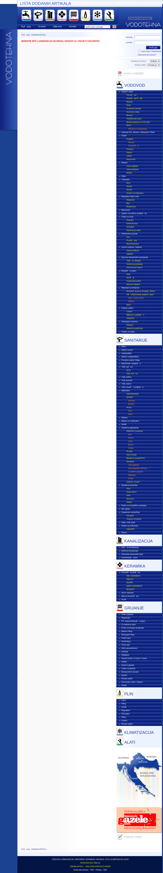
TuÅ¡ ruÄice (127, 367)
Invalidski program (135, 472)
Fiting (123, 704)
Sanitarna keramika (129, 485)
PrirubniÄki (133, 146)
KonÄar (130, 278)
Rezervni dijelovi (133, 284)
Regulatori (125, 710)
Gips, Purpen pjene (136, 298)
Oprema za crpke (133, 230)
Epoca (130, 445)
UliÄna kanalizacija (129, 547)
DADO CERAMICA (134, 586)
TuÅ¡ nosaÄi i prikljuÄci (132, 387)
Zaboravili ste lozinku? (147, 55)
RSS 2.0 (97, 863)
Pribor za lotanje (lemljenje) (132, 628)
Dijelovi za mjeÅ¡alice (130, 421)
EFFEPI (129, 397)
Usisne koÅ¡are (132, 251)
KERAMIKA (134, 566)
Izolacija (124, 652)
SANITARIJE (135, 340)
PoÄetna (25, 35)
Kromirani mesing (133, 109)
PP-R (128, 125)
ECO (128, 370)
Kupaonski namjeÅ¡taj (130, 512)
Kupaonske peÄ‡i (133, 281)
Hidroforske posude (129, 234)
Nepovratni (130, 159)
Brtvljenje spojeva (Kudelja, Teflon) (140, 291)
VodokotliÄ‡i (126, 353)
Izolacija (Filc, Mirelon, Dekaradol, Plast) (138, 132)
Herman (131, 401)
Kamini (124, 675)
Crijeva (129, 311)
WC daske (125, 509)
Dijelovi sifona (127, 350)
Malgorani (130, 200)
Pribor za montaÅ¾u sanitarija (133, 505)
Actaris (129, 190)
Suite (130, 441)
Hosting (98, 870)
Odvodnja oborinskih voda (132, 554)
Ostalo (131, 448)
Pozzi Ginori (131, 492)
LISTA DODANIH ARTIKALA (45, 3)
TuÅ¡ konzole (126, 380)
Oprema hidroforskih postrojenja (134, 257)
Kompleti (130, 516)
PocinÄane (131, 240)
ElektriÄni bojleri (128, 271)
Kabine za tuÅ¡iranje (129, 526)
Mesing (129, 102)
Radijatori (125, 655)
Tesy (128, 274)
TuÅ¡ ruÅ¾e (126, 377)
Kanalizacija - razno (129, 558)
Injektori (129, 254)
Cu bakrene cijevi (128, 624)
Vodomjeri (125, 180)
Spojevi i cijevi (127, 92)
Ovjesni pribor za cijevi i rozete (134, 658)
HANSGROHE (132, 394)
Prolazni (129, 149)
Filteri (123, 176)
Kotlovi (124, 662)
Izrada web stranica (81, 870)
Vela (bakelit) (133, 465)
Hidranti (129, 325)
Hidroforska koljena (134, 267)
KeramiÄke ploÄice (130, 572)
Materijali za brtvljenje (130, 288)
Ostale (129, 173)
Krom (128, 105)
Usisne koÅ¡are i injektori (131, 247)
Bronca (129, 115)
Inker (128, 495)
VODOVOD (134, 85)
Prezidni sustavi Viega (130, 360)
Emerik (131, 404)
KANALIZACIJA (138, 541)
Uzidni (129, 156)
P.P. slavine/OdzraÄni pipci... (133, 621)
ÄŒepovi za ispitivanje (137, 129)
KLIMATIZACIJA (139, 732)
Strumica (130, 499)
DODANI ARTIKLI (38, 849)
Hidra (130, 414)
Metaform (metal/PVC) (135, 458)
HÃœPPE (130, 529)
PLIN (128, 694)
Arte (130, 434)
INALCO (129, 579)
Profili (123, 599)
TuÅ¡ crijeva (126, 384)
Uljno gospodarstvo (129, 648)
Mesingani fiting (127, 635)
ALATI (129, 742)
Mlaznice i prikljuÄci (135, 315)
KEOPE (129, 583)
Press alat (125, 645)
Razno (124, 533)
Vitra (128, 489)
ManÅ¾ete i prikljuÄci (131, 363)
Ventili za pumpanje (134, 264)
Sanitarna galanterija (129, 428)
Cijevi (123, 700)
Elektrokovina (132, 223)
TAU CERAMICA (133, 576)
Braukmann (131, 207)
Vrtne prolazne (132, 169)
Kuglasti (129, 139)
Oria (130, 411)
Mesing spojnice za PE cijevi (138, 122)
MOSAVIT (130, 589)
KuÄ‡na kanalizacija (129, 551)
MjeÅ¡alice (125, 391)
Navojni (131, 142)
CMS (92, 870)
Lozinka (129, 42)
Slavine (124, 163)
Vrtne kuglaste (132, 166)
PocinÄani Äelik (134, 98)
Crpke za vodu (127, 217)
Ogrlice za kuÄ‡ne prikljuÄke (134, 213)
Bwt (128, 203)
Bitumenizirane (132, 244)
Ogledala (132, 475)
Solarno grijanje (127, 665)
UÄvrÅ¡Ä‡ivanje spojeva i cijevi (140, 294)
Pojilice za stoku (128, 332)
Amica (130, 438)
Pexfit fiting (126, 641)
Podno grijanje (127, 614)
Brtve (128, 305)
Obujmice (130, 318)
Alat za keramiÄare (130, 596)
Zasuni (129, 152)
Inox (128, 237)
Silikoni (131, 301)
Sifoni (123, 347)
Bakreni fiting (126, 631)
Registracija (156, 51)
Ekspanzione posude (130, 672)
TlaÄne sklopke (133, 261)
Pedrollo (129, 220)
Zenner (129, 186)
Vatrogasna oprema (129, 322)
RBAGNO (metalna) (134, 431)
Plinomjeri (125, 714)
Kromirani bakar (133, 112)
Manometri (125, 210)
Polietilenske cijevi (134, 119)
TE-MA (129, 451)
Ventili (123, 136)
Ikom (128, 183)
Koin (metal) (131, 455)
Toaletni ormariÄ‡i (133, 519)
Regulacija (125, 618)
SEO (105, 870)
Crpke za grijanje (128, 668)
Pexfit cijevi (126, 638)
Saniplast (130, 462)
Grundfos (130, 227)
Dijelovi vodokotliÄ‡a (130, 357)
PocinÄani (131, 95)
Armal (128, 407)
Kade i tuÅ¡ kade (128, 522)
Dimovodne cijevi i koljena (132, 682)
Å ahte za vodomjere (135, 193)
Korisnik (129, 37)
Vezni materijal (127, 593)
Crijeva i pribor (127, 308)
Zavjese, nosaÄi (133, 482)
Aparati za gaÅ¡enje (134, 328)
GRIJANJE (134, 608)
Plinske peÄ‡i (127, 679)
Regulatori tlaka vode (130, 196)
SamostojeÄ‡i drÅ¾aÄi (138, 468)
